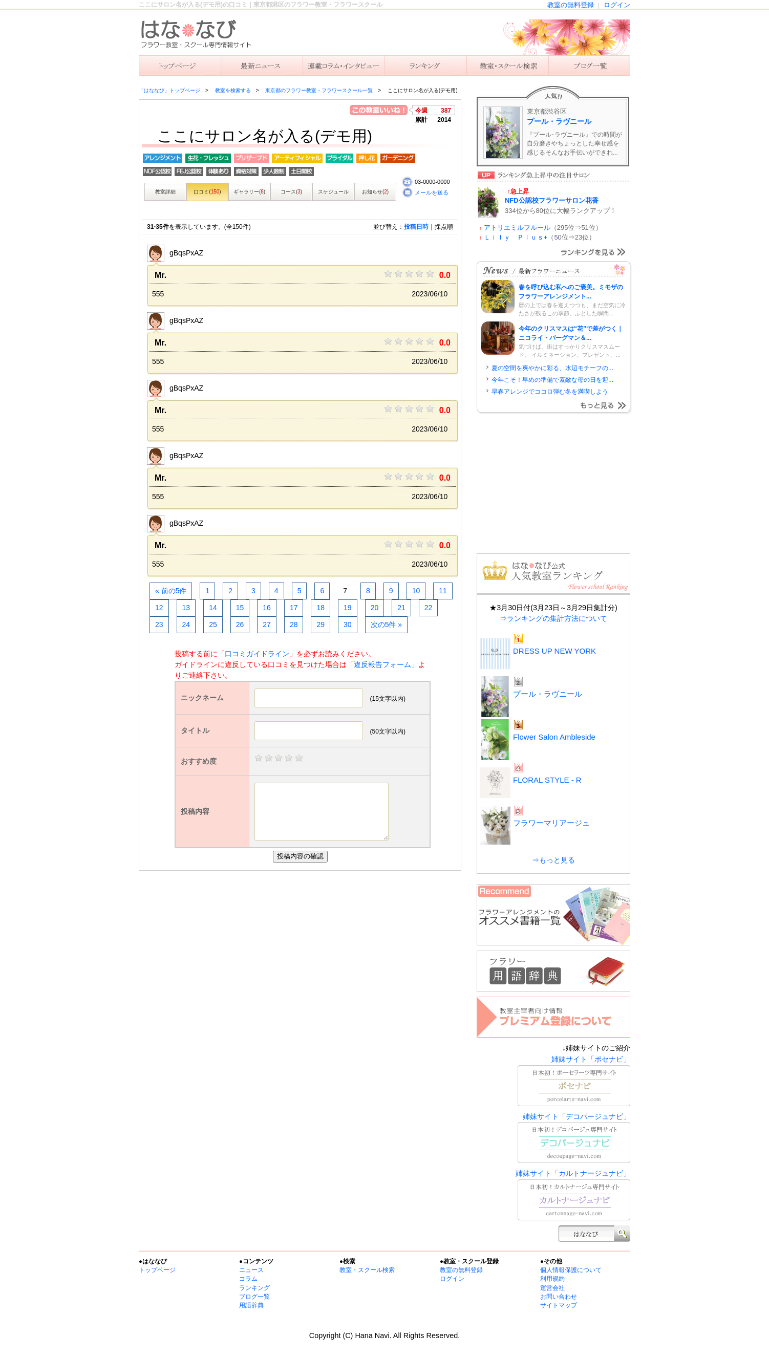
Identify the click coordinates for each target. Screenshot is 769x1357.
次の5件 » (386, 624)
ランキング (425, 65)
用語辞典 (251, 1305)
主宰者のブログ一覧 (589, 65)
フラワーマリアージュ (551, 822)
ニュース (262, 65)
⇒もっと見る (553, 860)
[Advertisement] (303, 947)
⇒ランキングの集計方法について (553, 618)
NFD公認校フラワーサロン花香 (552, 200)
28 (294, 624)
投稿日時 (416, 226)
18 (320, 608)
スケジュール (333, 192)
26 (240, 624)
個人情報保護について (571, 1270)
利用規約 (552, 1279)
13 (186, 608)
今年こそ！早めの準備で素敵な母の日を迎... (552, 379)
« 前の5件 (170, 591)
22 (428, 608)
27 (267, 624)
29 (320, 624)
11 (443, 591)
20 (375, 608)
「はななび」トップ (180, 65)
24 (186, 624)
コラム (248, 1279)
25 (213, 624)
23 (159, 624)
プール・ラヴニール (559, 121)
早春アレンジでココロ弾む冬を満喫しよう (550, 391)
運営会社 (552, 1288)
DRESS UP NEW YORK (554, 651)
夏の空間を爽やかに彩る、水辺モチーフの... (552, 368)
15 (240, 608)
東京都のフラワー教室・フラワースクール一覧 (319, 90)
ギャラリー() (249, 192)
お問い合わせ (558, 1297)
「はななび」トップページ (169, 90)
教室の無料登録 (570, 5)
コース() (291, 192)
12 (159, 608)
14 (213, 608)
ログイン (617, 5)
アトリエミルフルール (517, 227)
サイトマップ (558, 1305)
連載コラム (344, 65)
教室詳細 (165, 192)
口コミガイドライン (257, 654)
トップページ (157, 1270)
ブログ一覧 (254, 1297)
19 (348, 608)
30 (348, 624)
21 (401, 608)
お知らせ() (375, 192)
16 (267, 608)
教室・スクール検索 (367, 1270)
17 (294, 608)
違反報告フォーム (382, 664)
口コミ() (207, 192)
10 (416, 591)
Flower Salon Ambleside (554, 737)
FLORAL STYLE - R (547, 780)
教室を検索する (507, 65)
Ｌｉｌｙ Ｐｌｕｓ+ (516, 237)
